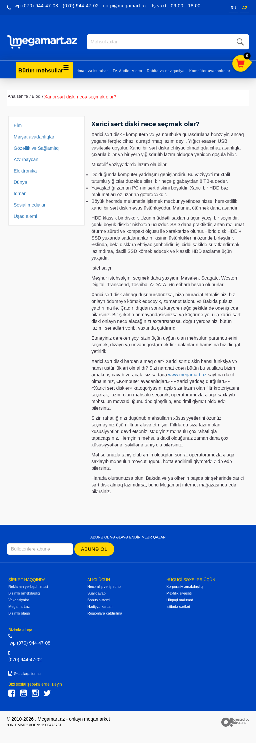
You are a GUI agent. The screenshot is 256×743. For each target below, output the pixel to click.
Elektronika (25, 170)
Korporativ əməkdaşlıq (184, 586)
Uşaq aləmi (25, 216)
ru (233, 8)
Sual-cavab (96, 593)
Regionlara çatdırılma (104, 613)
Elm (18, 125)
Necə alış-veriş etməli (104, 586)
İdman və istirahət (91, 70)
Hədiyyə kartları (100, 606)
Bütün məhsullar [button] (43, 68)
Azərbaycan (26, 159)
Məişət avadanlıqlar (34, 136)
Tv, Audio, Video (127, 70)
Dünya (20, 181)
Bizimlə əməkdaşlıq (24, 593)
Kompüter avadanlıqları (210, 70)
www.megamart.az (187, 374)
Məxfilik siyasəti (179, 593)
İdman (20, 193)
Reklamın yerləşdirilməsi (28, 586)
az (244, 8)
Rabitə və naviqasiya (165, 70)
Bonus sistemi (98, 600)
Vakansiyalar (18, 600)
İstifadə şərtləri (178, 606)
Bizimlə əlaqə (19, 613)
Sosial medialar (30, 204)
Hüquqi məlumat (179, 600)
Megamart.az (19, 606)
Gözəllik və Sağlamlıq (36, 147)
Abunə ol (94, 548)
